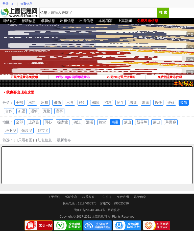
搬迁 (158, 103)
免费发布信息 (147, 21)
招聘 (107, 103)
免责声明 (123, 197)
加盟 (21, 111)
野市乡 (43, 130)
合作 (8, 111)
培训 (133, 103)
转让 (82, 103)
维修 (171, 103)
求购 (57, 103)
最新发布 (62, 140)
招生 (120, 103)
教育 (145, 103)
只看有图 (23, 140)
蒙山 (156, 122)
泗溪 (89, 122)
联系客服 (88, 197)
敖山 (127, 122)
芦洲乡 (170, 122)
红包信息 (42, 140)
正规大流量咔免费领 (24, 77)
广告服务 (106, 197)
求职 (95, 103)
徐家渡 (62, 122)
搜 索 (163, 12)
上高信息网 (19, 13)
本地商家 (106, 21)
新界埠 (142, 122)
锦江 (77, 122)
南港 (114, 122)
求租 (32, 103)
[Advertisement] (97, 165)
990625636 (121, 203)
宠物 (46, 111)
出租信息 (67, 21)
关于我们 (54, 197)
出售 (70, 103)
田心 (48, 122)
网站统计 (114, 210)
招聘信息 (29, 21)
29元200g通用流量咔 (121, 77)
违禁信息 (140, 197)
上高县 (34, 122)
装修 (183, 103)
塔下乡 (10, 130)
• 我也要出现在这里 (19, 92)
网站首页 (10, 21)
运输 (34, 111)
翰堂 (102, 122)
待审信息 (26, 4)
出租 (44, 103)
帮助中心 (9, 4)
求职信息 (48, 21)
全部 (19, 103)
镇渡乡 (26, 130)
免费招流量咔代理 (170, 77)
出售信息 (86, 21)
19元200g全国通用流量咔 (73, 77)
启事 (59, 111)
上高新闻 (125, 21)
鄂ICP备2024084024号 (89, 210)
